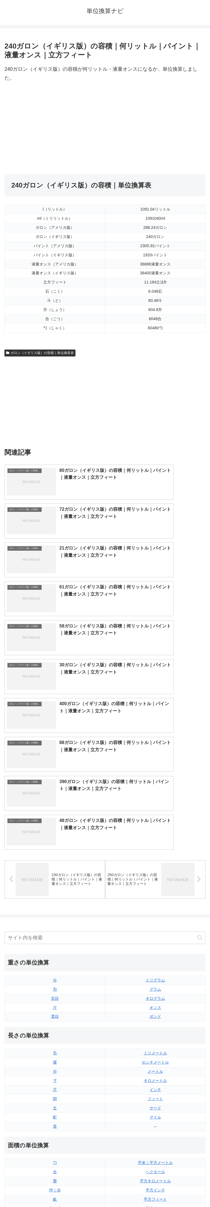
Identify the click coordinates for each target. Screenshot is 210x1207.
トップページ (53, 1189)
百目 (55, 798)
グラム (155, 788)
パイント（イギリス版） (155, 1090)
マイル (155, 916)
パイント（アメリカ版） (155, 1099)
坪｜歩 (55, 990)
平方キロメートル (155, 980)
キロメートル (155, 880)
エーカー (155, 1017)
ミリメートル (155, 853)
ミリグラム (155, 779)
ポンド (155, 816)
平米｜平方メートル (155, 962)
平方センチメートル (54, 1026)
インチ (155, 889)
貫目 (55, 816)
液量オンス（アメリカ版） (155, 1072)
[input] (105, 737)
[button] (200, 737)
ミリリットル (55, 1108)
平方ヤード (155, 1008)
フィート (155, 898)
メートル (155, 871)
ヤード (155, 907)
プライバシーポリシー (156, 1189)
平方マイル (155, 1026)
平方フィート (155, 999)
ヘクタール (155, 971)
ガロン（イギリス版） (155, 1108)
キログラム (155, 798)
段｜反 (55, 1008)
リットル (55, 1117)
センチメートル (155, 862)
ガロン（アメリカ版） (155, 1117)
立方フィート (155, 1081)
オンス (155, 807)
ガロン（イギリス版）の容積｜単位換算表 (40, 353)
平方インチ (155, 990)
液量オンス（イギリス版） (155, 1063)
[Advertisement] (54, 128)
